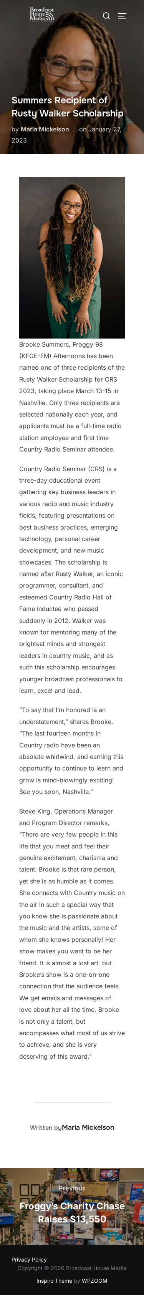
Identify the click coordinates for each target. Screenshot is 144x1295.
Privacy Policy (29, 1259)
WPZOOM (95, 1280)
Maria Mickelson (45, 129)
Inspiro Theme (54, 1280)
